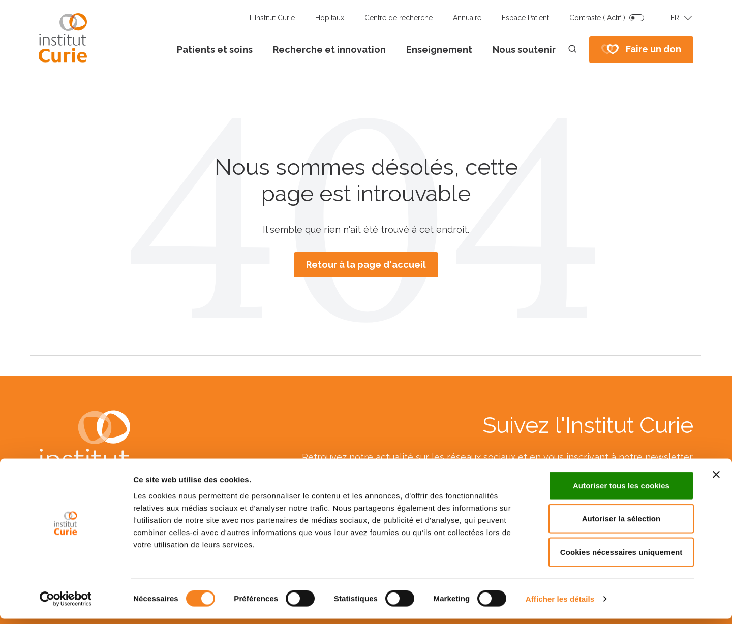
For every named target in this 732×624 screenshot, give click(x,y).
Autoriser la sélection (621, 524)
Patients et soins (215, 49)
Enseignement (439, 49)
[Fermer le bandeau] (716, 479)
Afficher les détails (560, 604)
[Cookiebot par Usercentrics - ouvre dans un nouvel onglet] (65, 604)
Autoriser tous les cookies (621, 490)
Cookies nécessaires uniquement (621, 557)
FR (674, 18)
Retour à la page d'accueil (366, 264)
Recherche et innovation (329, 49)
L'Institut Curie (272, 18)
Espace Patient (525, 18)
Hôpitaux (329, 18)
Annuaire (467, 18)
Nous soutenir (524, 49)
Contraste (597, 18)
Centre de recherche (398, 18)
